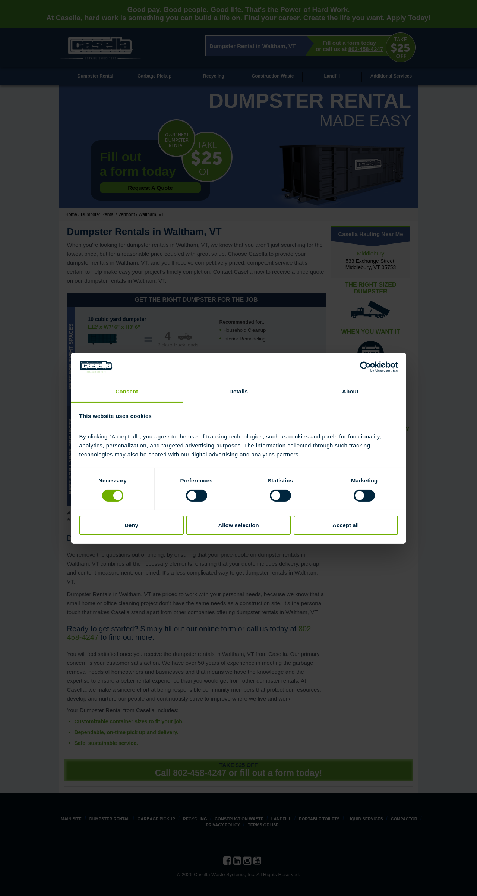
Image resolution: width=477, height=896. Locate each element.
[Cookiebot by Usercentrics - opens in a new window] (365, 366)
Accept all (345, 525)
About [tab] (350, 391)
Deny (131, 525)
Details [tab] (238, 391)
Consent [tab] (127, 391)
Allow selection (238, 525)
